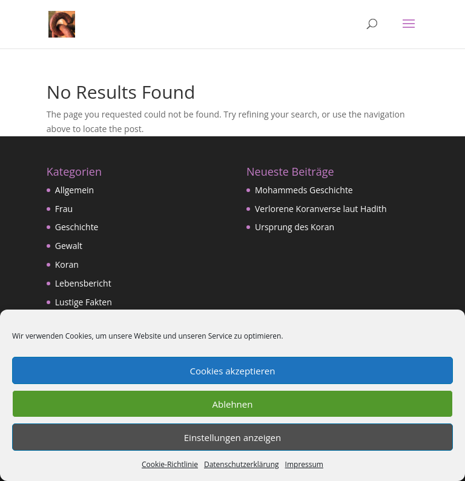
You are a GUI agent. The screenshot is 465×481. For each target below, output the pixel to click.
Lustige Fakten (83, 302)
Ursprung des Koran (294, 227)
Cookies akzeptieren (232, 371)
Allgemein (74, 190)
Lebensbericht (83, 283)
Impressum (304, 464)
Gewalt (68, 245)
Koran (67, 264)
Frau (64, 208)
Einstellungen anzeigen (232, 437)
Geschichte (77, 227)
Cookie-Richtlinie (170, 464)
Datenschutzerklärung (241, 464)
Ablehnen (233, 404)
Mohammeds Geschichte (304, 190)
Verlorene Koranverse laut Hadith (321, 208)
